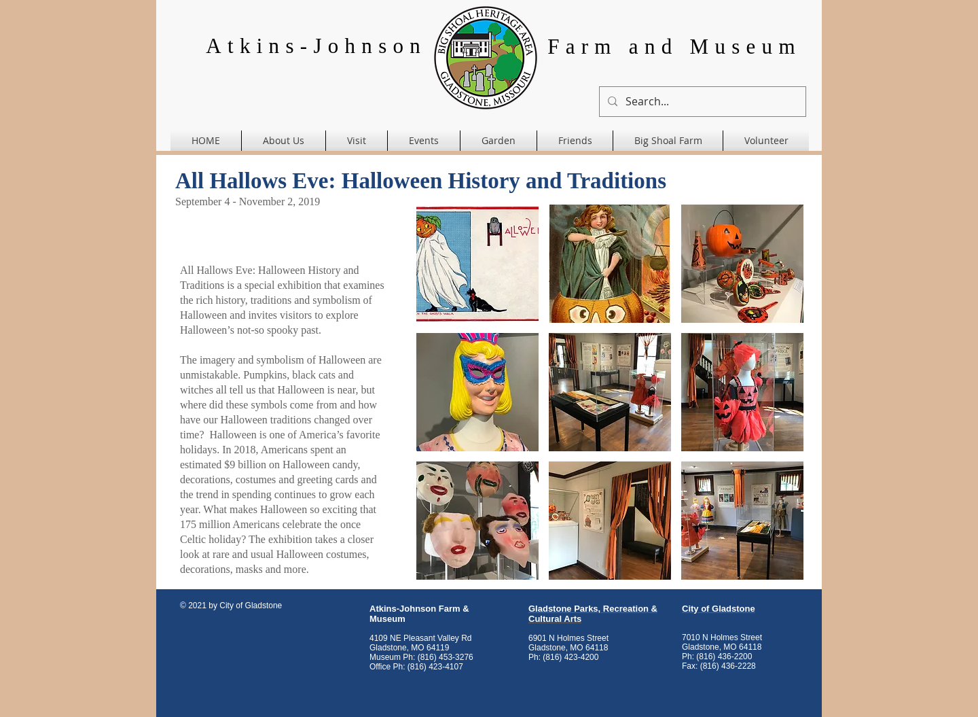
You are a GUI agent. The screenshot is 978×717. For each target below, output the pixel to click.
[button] (477, 264)
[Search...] (701, 101)
